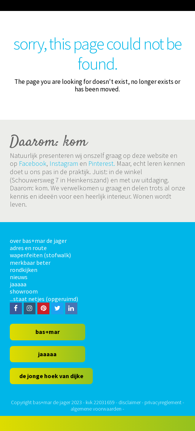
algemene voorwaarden (96, 408)
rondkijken (23, 269)
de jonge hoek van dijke (51, 376)
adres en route (28, 248)
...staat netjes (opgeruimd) (44, 299)
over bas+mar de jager (38, 240)
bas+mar (47, 331)
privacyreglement (162, 402)
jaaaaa (18, 284)
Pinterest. (101, 163)
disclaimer (129, 402)
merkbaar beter (30, 262)
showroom (24, 291)
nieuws (19, 277)
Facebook (32, 163)
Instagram (63, 163)
